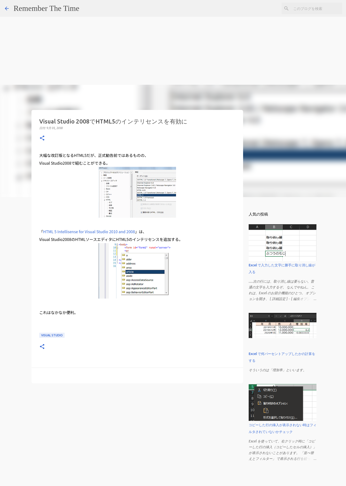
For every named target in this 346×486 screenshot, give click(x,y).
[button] (42, 138)
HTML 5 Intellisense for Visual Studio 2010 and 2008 (89, 231)
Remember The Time (46, 8)
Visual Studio (52, 335)
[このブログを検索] (316, 8)
